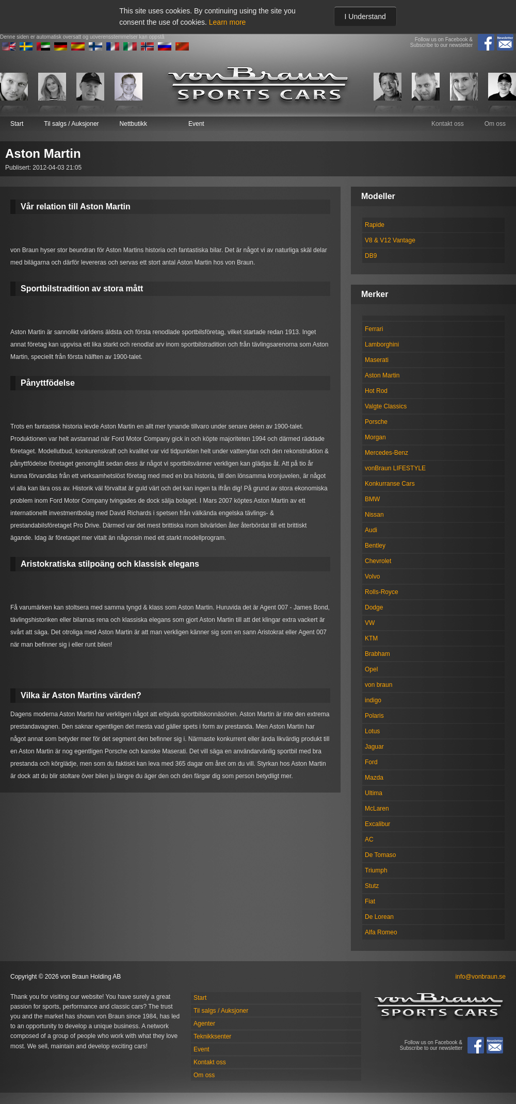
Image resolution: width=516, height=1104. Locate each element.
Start (16, 123)
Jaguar (374, 746)
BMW (372, 499)
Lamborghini (382, 344)
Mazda (374, 777)
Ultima (373, 793)
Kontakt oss (447, 123)
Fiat (370, 901)
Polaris (374, 715)
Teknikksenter (212, 1036)
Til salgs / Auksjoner (71, 123)
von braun (378, 684)
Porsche (376, 421)
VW (370, 623)
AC (369, 839)
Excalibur (377, 824)
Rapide (374, 224)
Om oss (495, 123)
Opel (371, 669)
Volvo (372, 576)
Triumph (376, 870)
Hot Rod (376, 390)
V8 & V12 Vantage (390, 240)
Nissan (374, 514)
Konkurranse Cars (390, 483)
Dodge (374, 607)
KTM (371, 638)
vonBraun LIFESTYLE (395, 468)
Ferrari (374, 329)
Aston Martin (382, 375)
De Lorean (379, 916)
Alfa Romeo (381, 932)
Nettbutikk (133, 123)
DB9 (371, 255)
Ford (371, 762)
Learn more (227, 22)
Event (196, 123)
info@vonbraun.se (480, 976)
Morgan (375, 437)
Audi (371, 530)
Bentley (375, 545)
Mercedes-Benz (386, 452)
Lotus (372, 731)
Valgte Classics (386, 406)
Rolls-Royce (381, 592)
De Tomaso (380, 855)
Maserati (377, 360)
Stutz (372, 885)
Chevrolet (378, 561)
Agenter (204, 1023)
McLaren (377, 808)
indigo (373, 700)
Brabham (377, 653)
